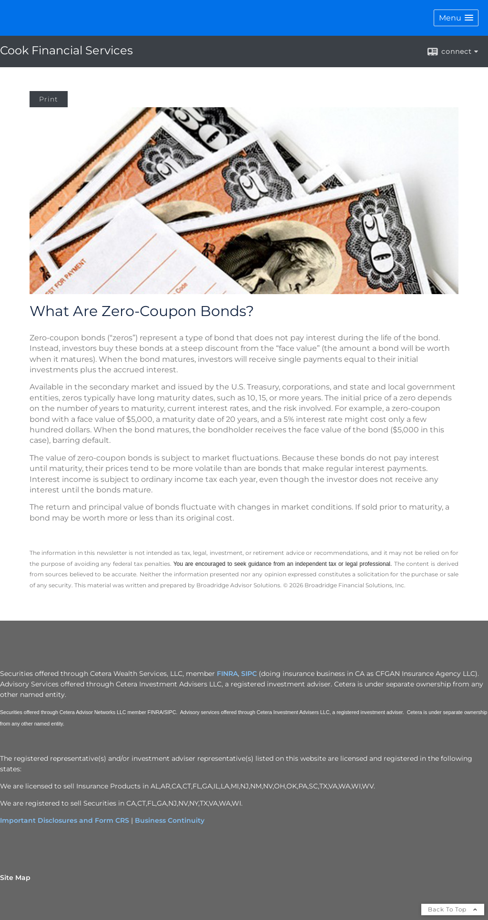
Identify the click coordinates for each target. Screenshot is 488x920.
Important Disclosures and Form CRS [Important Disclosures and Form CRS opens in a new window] (64, 820)
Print (48, 99)
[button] (456, 18)
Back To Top (453, 909)
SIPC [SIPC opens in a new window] (249, 673)
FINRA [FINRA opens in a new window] (227, 673)
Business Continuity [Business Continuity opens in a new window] (169, 820)
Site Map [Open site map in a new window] (15, 877)
